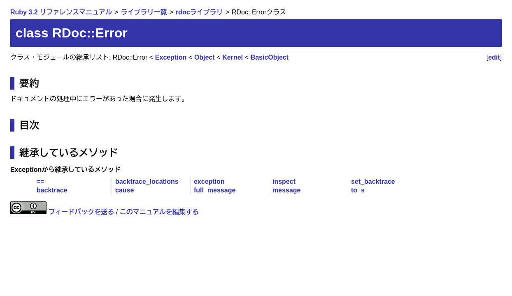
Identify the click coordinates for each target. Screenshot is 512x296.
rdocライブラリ (199, 12)
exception (209, 181)
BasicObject (270, 57)
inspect (284, 181)
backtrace (52, 190)
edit (494, 57)
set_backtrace (373, 181)
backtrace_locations (147, 181)
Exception (170, 57)
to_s (358, 190)
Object (204, 57)
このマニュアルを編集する (159, 211)
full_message (214, 190)
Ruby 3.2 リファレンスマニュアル (61, 12)
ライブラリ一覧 (144, 12)
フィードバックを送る (81, 211)
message (286, 190)
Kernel (232, 57)
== (40, 181)
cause (124, 190)
